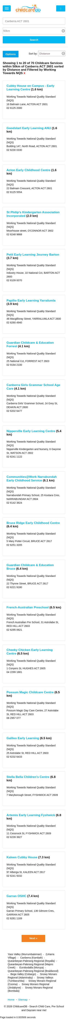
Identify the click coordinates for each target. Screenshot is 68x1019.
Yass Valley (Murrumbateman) (25, 954)
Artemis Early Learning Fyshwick (31, 815)
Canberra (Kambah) (31, 957)
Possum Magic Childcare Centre (30, 692)
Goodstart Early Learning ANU (29, 128)
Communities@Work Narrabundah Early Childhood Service (32, 478)
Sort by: (33, 53)
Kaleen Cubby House (22, 857)
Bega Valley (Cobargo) (23, 974)
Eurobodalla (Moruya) (31, 967)
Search (34, 39)
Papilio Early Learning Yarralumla (31, 300)
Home (13, 999)
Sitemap (24, 999)
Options (10, 54)
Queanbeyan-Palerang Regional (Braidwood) (33, 970)
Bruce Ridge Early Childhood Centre (33, 523)
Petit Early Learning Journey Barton (33, 254)
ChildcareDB (20, 1006)
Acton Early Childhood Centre (28, 170)
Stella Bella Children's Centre (28, 777)
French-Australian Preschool (28, 607)
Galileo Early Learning (23, 738)
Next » (33, 938)
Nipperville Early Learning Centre (31, 431)
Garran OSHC (16, 896)
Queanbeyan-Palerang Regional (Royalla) (31, 960)
